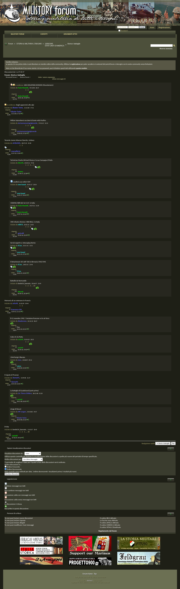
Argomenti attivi (70, 34)
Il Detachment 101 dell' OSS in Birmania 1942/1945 (28, 262)
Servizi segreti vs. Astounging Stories (23, 243)
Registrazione (164, 28)
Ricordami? (123, 30)
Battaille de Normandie (18, 281)
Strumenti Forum (11, 77)
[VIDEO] (109, 525)
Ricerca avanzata (166, 48)
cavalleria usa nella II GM (21, 182)
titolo (40, 77)
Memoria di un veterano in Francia (18, 300)
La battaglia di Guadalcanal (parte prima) (24, 391)
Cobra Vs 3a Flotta (16, 337)
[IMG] (109, 523)
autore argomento (49, 77)
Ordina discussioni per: (13, 459)
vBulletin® (90, 580)
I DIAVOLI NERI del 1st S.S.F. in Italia (22, 203)
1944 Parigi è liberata (17, 357)
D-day (7, 427)
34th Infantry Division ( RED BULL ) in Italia (25, 222)
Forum (10, 44)
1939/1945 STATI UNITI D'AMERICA (54, 45)
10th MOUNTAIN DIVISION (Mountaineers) (38, 85)
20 (34, 286)
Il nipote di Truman (12, 375)
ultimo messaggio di (58, 79)
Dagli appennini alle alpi (25, 105)
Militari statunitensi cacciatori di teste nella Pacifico (28, 120)
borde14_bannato (24, 283)
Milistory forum (17, 34)
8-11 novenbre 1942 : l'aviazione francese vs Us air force (29, 318)
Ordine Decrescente (13, 469)
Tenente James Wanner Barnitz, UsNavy (19, 140)
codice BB (105, 518)
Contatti (43, 34)
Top (173, 443)
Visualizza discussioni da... (14, 453)
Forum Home (88, 574)
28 (28, 432)
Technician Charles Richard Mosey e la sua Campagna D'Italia (31, 160)
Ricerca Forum (24, 77)
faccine (104, 520)
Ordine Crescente (12, 467)
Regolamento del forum (108, 531)
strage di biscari (15, 409)
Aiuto (152, 28)
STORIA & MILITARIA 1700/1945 (29, 44)
